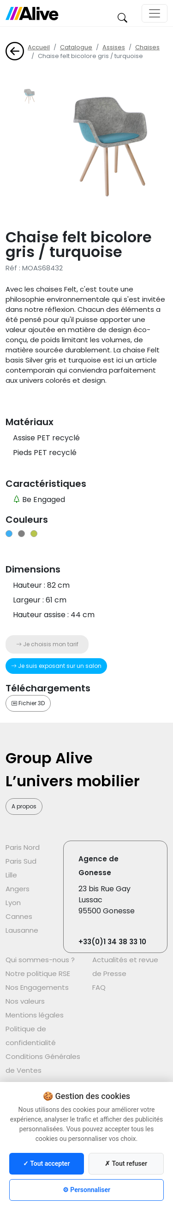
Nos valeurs (25, 1001)
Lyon (13, 902)
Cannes (19, 916)
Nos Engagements (37, 987)
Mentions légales (35, 1015)
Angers (18, 889)
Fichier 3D (28, 703)
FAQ (99, 987)
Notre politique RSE (38, 973)
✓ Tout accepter (46, 1163)
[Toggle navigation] (154, 13)
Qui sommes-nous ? (40, 959)
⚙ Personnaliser (86, 1189)
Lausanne (22, 930)
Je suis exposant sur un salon (56, 666)
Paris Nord (23, 847)
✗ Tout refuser (126, 1163)
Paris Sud (21, 861)
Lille (11, 875)
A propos (24, 806)
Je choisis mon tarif (47, 644)
